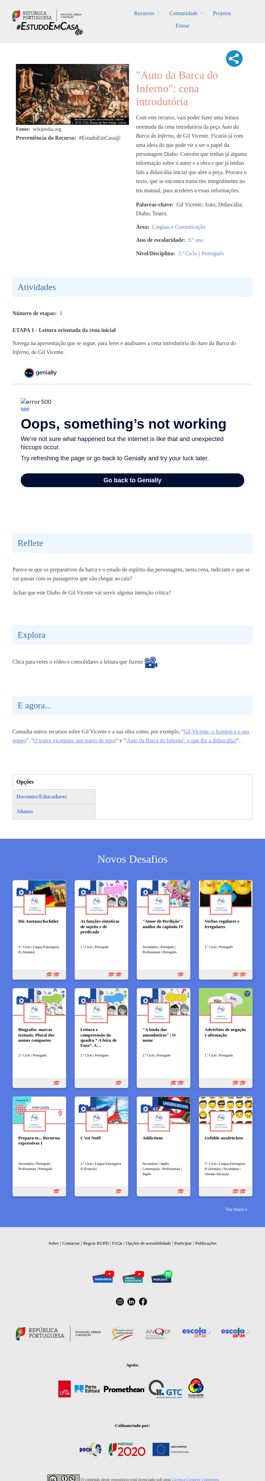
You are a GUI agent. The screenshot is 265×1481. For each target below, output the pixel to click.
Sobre (53, 1243)
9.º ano (195, 240)
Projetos (222, 13)
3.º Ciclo (187, 253)
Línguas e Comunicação (179, 227)
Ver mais (234, 1209)
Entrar (182, 26)
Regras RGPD (96, 1243)
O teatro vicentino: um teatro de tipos (74, 740)
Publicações (206, 1243)
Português (213, 253)
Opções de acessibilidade (148, 1243)
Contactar (71, 1243)
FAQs (117, 1243)
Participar (183, 1243)
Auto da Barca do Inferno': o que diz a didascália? (182, 740)
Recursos (144, 13)
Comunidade (183, 13)
